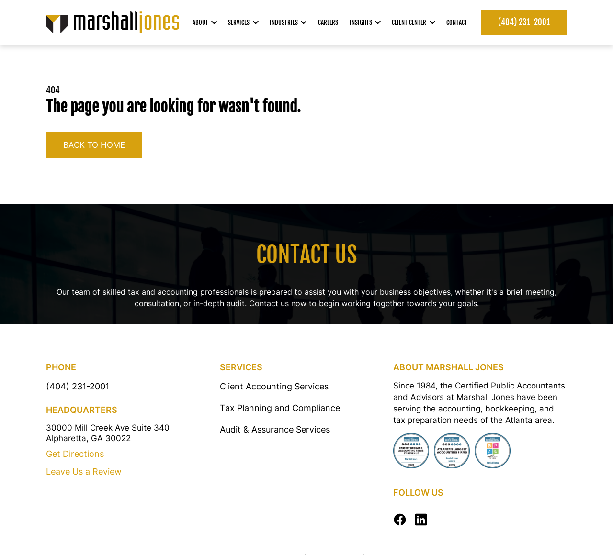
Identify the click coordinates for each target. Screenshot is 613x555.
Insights (365, 22)
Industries (288, 22)
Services (243, 22)
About (205, 22)
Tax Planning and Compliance (280, 408)
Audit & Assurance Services (275, 429)
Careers (328, 22)
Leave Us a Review (84, 471)
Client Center (413, 22)
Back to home (94, 145)
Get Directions (75, 454)
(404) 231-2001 (524, 22)
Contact (456, 22)
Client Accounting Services (274, 386)
